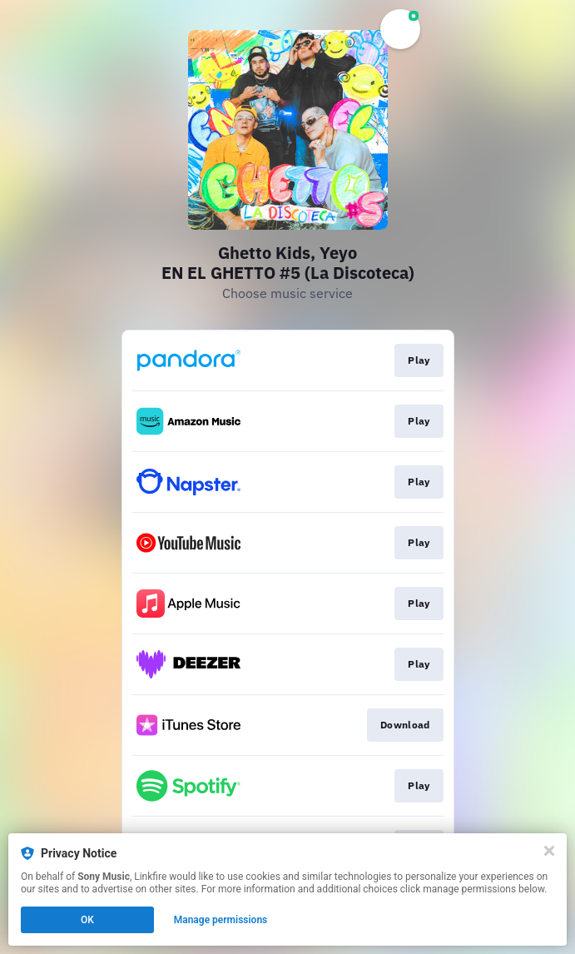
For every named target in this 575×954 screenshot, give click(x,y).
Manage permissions (221, 920)
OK (87, 920)
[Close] (549, 850)
